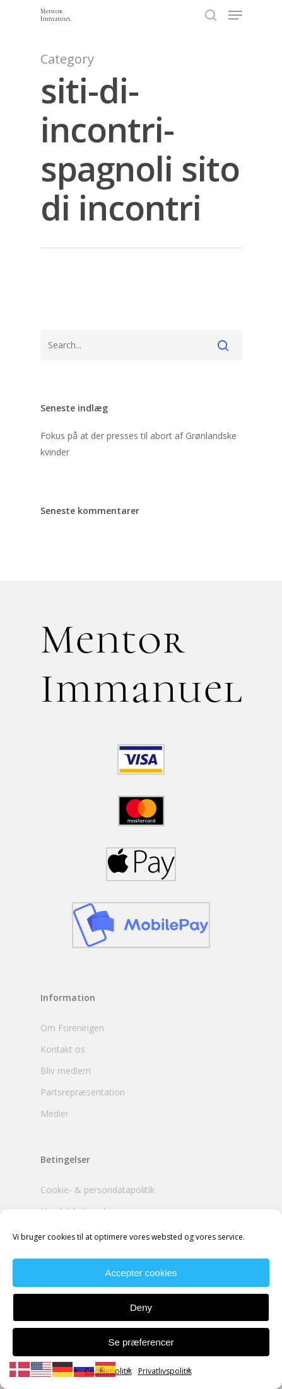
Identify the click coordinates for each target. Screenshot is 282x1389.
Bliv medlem (65, 1071)
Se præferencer (140, 1342)
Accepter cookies (141, 1272)
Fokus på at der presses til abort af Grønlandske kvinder (138, 444)
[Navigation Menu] (235, 15)
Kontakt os (62, 1049)
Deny (141, 1307)
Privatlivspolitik (165, 1371)
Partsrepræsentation (82, 1092)
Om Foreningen (72, 1028)
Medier (54, 1113)
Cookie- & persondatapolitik (97, 1190)
